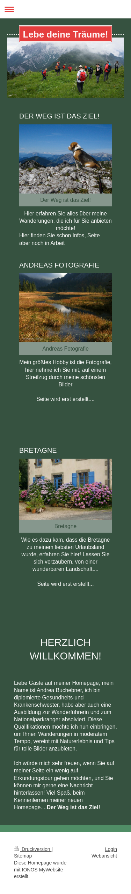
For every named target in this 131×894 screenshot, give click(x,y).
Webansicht (104, 856)
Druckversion (32, 849)
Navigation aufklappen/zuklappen (65, 9)
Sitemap (23, 856)
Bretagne (65, 526)
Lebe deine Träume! (65, 34)
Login (111, 849)
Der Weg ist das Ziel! (65, 200)
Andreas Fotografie (65, 349)
